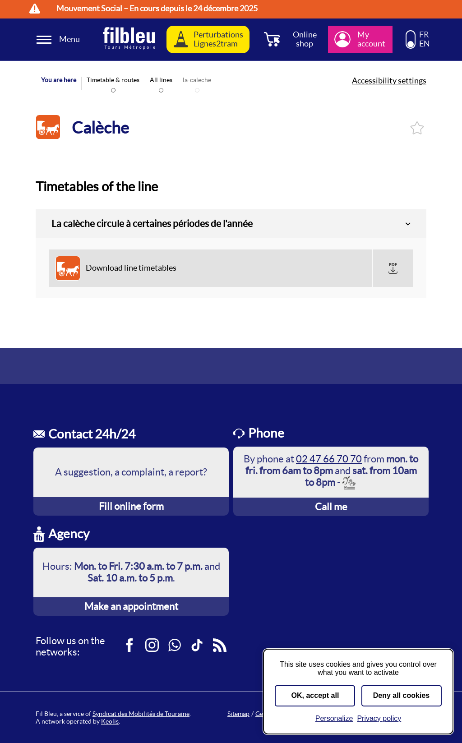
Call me (331, 506)
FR (424, 34)
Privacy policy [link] (379, 718)
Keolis (110, 721)
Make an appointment (131, 606)
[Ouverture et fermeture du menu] (59, 39)
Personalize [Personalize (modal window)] (334, 718)
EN (424, 43)
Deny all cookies (401, 695)
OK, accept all (315, 695)
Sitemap (238, 713)
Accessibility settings (389, 80)
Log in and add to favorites (417, 128)
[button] (393, 268)
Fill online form (131, 506)
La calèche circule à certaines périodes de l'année (152, 223)
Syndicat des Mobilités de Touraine (140, 713)
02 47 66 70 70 (329, 458)
